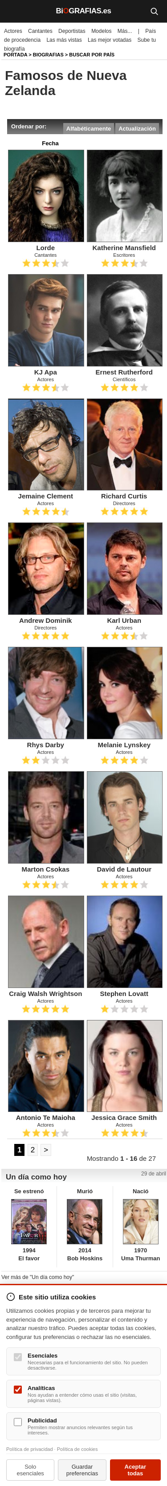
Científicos (124, 379)
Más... (125, 31)
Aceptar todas (135, 1470)
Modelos (101, 31)
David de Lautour (124, 869)
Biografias (48, 54)
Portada (15, 54)
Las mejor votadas (109, 40)
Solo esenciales (30, 1470)
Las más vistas (63, 40)
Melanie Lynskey (124, 745)
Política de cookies (77, 1449)
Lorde (45, 247)
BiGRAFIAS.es (83, 11)
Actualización (137, 128)
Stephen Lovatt (124, 993)
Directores (124, 503)
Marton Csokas (45, 869)
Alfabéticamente (88, 128)
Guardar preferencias (82, 1470)
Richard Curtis (124, 496)
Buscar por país (91, 54)
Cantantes (40, 31)
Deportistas (72, 31)
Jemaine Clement (45, 496)
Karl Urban (124, 620)
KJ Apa (45, 372)
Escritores (124, 255)
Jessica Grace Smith (124, 1117)
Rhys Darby (45, 745)
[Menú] (13, 11)
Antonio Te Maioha (45, 1117)
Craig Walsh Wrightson (45, 993)
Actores (13, 31)
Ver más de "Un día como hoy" (37, 1277)
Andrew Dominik (45, 620)
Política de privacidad (29, 1449)
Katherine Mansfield (124, 247)
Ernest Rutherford (124, 372)
